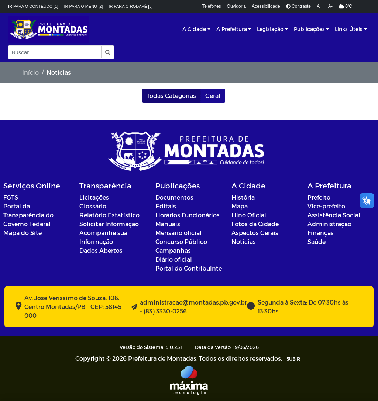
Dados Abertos (101, 250)
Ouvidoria (236, 6)
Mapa (239, 206)
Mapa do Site (22, 232)
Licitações (94, 197)
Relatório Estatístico (109, 214)
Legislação (270, 29)
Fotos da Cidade (255, 223)
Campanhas (173, 250)
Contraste (298, 6)
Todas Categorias (171, 95)
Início (30, 72)
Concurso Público (181, 241)
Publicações (309, 29)
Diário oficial (173, 259)
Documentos (174, 197)
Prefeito (318, 197)
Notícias (243, 241)
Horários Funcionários (187, 214)
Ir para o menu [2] (83, 6)
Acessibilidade (266, 6)
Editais (165, 206)
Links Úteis (348, 29)
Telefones (211, 6)
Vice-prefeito (326, 206)
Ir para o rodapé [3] (130, 6)
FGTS (10, 197)
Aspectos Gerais (254, 232)
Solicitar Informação (109, 223)
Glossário (92, 206)
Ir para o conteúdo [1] (33, 6)
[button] (107, 52)
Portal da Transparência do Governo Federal (28, 215)
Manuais (167, 223)
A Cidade (194, 29)
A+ (319, 6)
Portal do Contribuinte (188, 268)
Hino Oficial (248, 214)
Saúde (316, 241)
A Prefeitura (231, 29)
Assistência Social (333, 214)
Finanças (320, 232)
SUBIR (293, 358)
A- (330, 6)
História (243, 197)
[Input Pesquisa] (54, 52)
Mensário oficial (178, 232)
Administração (329, 223)
